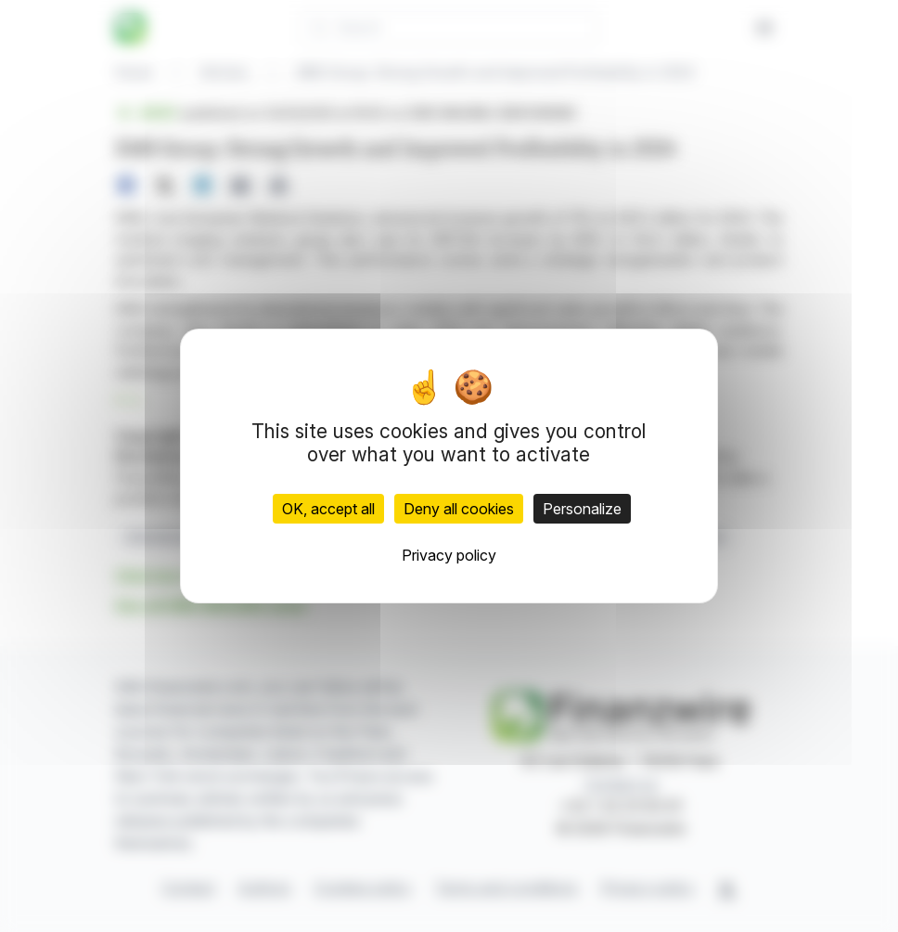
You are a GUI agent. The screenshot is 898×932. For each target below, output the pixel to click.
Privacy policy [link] (449, 555)
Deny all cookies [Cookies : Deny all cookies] (459, 508)
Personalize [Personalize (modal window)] (582, 508)
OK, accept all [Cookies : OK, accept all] (328, 508)
